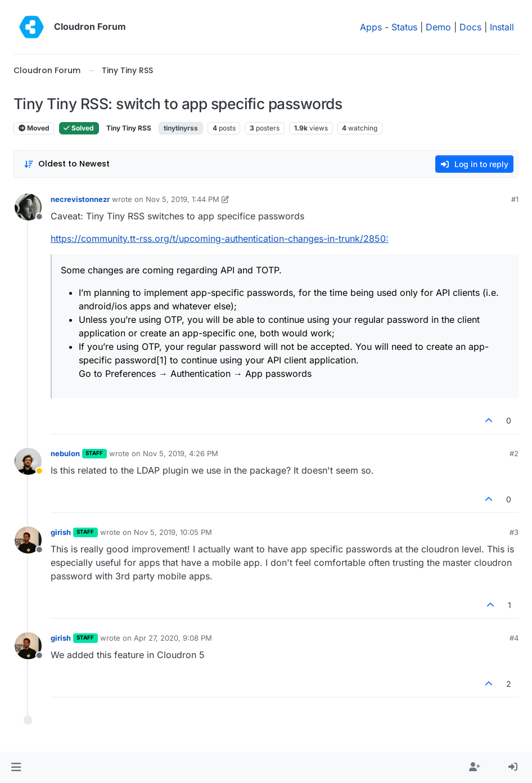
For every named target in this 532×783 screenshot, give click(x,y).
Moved (34, 128)
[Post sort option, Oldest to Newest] (67, 164)
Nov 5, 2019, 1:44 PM (182, 199)
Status (404, 27)
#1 (515, 199)
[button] (16, 767)
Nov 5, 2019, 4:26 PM (180, 453)
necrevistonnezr (80, 199)
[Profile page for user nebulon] (28, 461)
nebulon (65, 453)
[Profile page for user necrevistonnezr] (28, 207)
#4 (514, 637)
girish (61, 532)
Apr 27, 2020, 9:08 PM (173, 637)
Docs (470, 27)
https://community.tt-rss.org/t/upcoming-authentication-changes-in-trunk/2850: (220, 238)
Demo (438, 27)
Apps (371, 27)
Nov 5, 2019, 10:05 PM (173, 532)
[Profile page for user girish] (28, 540)
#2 (514, 453)
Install (502, 27)
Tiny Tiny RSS (128, 128)
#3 (514, 532)
